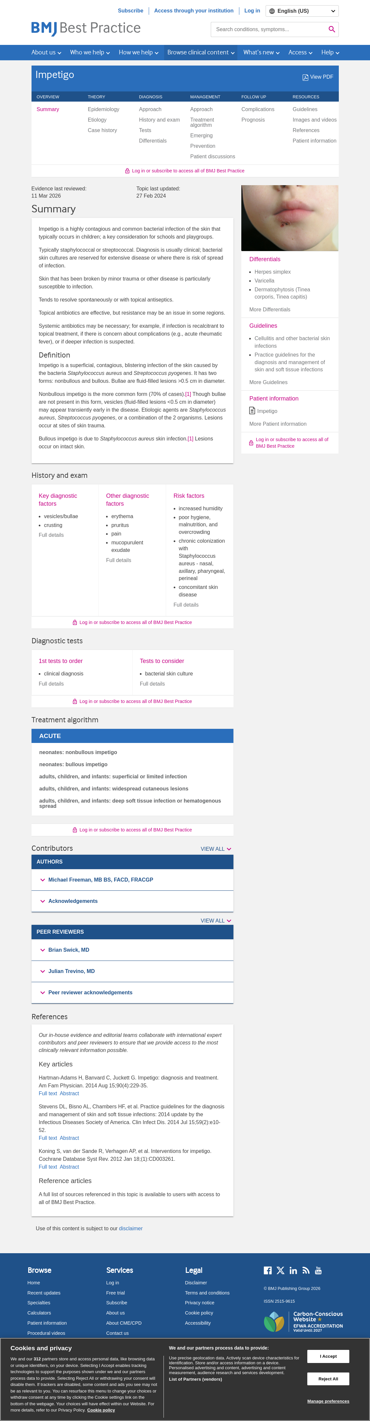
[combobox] (268, 29)
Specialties (39, 1302)
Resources (310, 97)
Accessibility (198, 1323)
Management (209, 97)
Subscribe (130, 10)
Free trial (115, 1292)
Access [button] (298, 52)
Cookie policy (199, 1312)
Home (34, 1282)
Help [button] (327, 52)
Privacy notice (200, 1302)
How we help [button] (136, 52)
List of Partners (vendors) (195, 1379)
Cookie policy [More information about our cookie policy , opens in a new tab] (101, 1410)
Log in (252, 10)
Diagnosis (154, 97)
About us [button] (43, 52)
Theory (100, 97)
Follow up (257, 97)
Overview (52, 97)
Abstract (68, 1093)
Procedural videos (46, 1333)
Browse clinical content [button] (198, 52)
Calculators (39, 1312)
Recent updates (44, 1292)
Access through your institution (194, 10)
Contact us (117, 1333)
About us (115, 1312)
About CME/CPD (124, 1323)
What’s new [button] (259, 52)
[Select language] (302, 11)
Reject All (328, 1378)
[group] (133, 880)
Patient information (47, 1323)
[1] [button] (188, 394)
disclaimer (131, 1228)
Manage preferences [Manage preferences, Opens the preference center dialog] (328, 1401)
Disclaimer (196, 1282)
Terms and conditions (207, 1292)
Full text (48, 1093)
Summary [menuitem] (48, 109)
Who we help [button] (87, 52)
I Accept (328, 1356)
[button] (217, 849)
